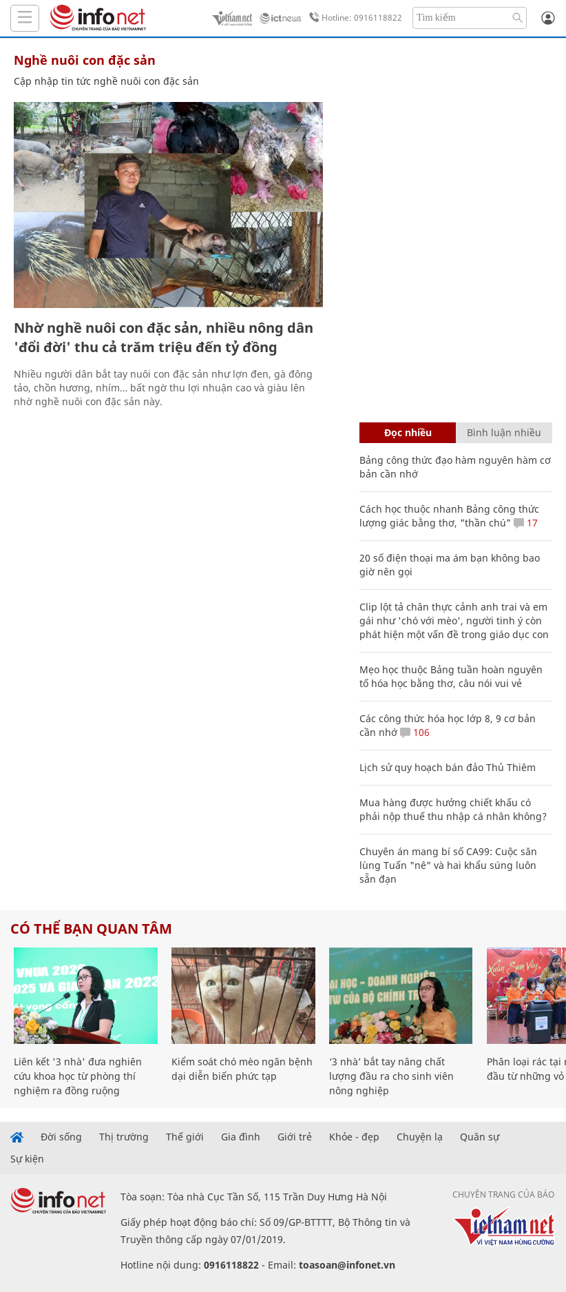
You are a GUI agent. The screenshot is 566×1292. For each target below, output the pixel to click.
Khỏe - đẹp (354, 1137)
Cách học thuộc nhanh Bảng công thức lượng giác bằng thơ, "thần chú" (449, 515)
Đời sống (61, 1137)
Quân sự (479, 1137)
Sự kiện (27, 1159)
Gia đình (240, 1137)
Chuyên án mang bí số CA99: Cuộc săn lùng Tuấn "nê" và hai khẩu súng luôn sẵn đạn (448, 865)
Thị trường (124, 1137)
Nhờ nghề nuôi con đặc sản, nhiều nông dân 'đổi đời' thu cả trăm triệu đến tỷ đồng (163, 337)
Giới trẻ (294, 1137)
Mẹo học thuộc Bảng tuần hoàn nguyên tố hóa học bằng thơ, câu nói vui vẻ (451, 676)
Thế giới (185, 1137)
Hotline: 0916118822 (353, 18)
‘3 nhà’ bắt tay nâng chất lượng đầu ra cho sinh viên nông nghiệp (391, 1076)
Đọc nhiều (408, 432)
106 (415, 732)
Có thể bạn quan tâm (91, 928)
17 (526, 522)
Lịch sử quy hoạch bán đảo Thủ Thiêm (447, 767)
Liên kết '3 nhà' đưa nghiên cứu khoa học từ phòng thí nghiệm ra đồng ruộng (78, 1076)
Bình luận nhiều (504, 432)
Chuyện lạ (420, 1137)
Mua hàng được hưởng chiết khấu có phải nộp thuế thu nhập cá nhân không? (453, 809)
